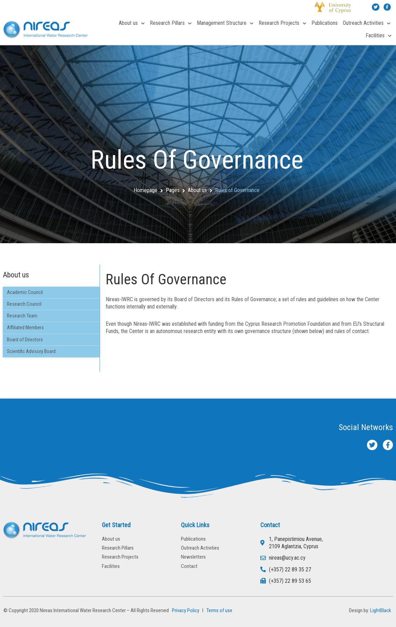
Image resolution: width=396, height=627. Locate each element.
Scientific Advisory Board (31, 351)
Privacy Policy (184, 610)
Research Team (22, 316)
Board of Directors (25, 339)
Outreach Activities (366, 23)
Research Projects (282, 23)
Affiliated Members (25, 327)
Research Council (24, 304)
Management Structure (225, 23)
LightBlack (380, 610)
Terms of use (219, 610)
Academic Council (25, 292)
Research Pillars (171, 23)
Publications (324, 23)
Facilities (379, 35)
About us (132, 23)
